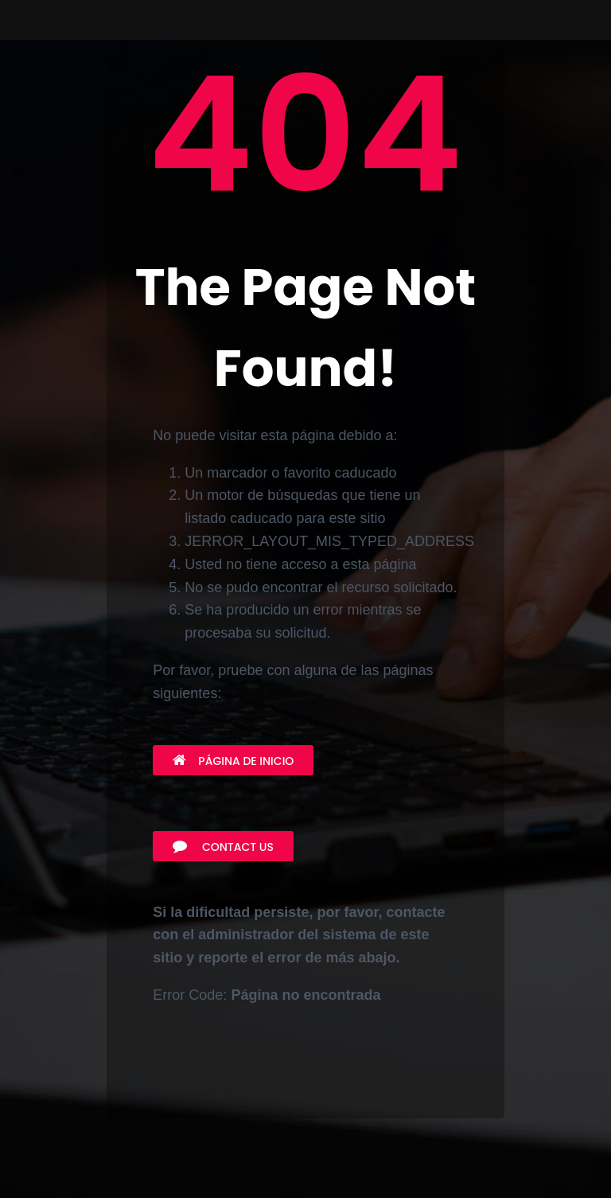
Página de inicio (233, 761)
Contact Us (223, 847)
